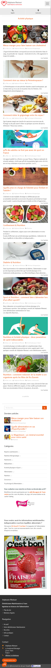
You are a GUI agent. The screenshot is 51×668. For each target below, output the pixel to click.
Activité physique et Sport (12, 468)
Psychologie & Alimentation (13, 484)
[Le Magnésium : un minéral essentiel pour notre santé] (7, 437)
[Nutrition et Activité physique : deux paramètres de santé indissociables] (25, 326)
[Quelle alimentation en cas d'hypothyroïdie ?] (7, 429)
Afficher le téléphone (12, 655)
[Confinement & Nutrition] (25, 214)
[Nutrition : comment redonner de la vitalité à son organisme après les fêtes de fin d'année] (25, 363)
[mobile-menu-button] (47, 3)
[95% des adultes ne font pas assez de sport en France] (25, 139)
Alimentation (8, 472)
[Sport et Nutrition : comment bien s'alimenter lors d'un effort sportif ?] (25, 286)
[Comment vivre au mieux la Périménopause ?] (25, 69)
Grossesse (7, 480)
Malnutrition (8, 464)
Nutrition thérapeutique (11, 456)
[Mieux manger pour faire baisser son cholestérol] (25, 34)
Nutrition (7, 476)
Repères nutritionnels (11, 452)
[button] (4, 664)
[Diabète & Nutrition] (25, 251)
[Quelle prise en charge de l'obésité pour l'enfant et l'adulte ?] (25, 176)
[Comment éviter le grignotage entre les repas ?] (25, 104)
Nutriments (7, 460)
